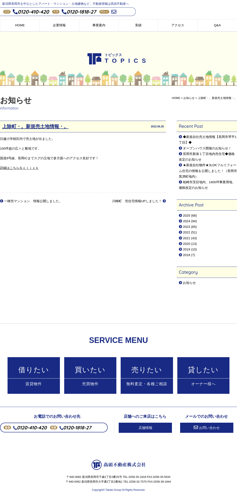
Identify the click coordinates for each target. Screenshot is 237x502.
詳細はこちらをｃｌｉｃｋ (19, 168)
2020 (186, 244)
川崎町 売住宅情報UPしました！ (139, 201)
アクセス (177, 25)
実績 (138, 25)
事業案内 (98, 25)
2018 (186, 255)
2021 (186, 238)
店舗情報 (145, 428)
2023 (186, 226)
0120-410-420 (31, 11)
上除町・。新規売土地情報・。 (35, 126)
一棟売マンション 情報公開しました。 (31, 201)
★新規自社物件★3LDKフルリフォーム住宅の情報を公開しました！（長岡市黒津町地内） (208, 170)
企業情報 (59, 25)
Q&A (217, 25)
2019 (186, 249)
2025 (186, 215)
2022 (186, 232)
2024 (186, 221)
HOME (20, 25)
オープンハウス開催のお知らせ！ (207, 148)
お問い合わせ (207, 427)
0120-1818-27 (79, 11)
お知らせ (189, 283)
